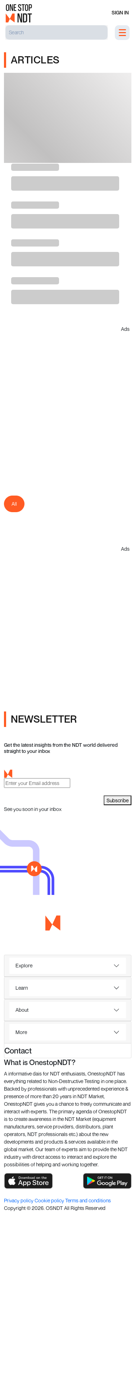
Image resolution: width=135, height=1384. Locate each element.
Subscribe (118, 800)
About (21, 1010)
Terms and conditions (88, 1200)
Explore (23, 965)
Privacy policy (19, 1200)
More (21, 1032)
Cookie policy (50, 1200)
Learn (21, 988)
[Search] (56, 32)
